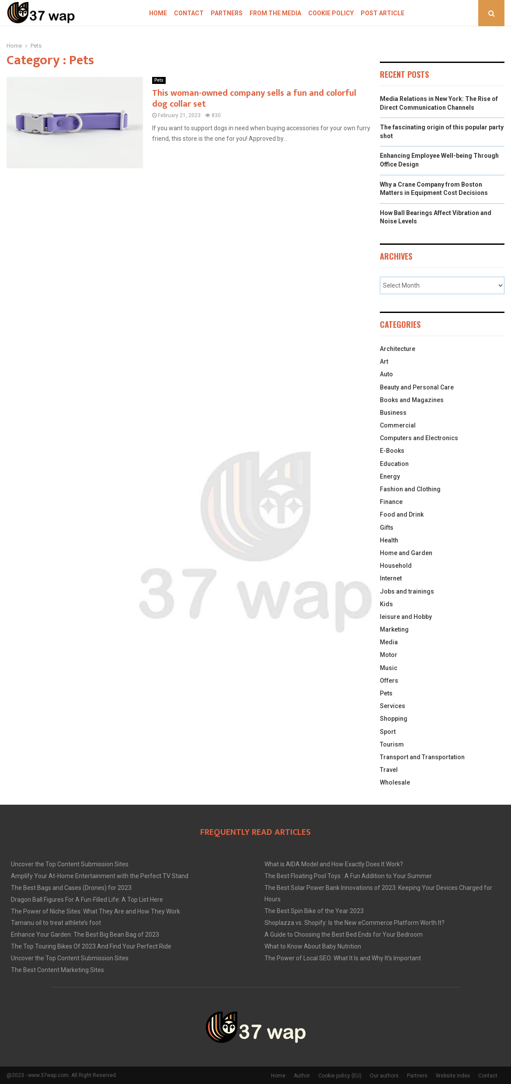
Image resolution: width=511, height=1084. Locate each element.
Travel (389, 769)
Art (384, 361)
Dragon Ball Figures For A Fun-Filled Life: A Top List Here (87, 899)
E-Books (392, 450)
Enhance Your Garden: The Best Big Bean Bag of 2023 (85, 934)
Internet (391, 578)
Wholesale (395, 782)
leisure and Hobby (406, 616)
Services (392, 705)
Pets (158, 80)
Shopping (393, 718)
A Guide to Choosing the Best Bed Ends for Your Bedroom (343, 934)
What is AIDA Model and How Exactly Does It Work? (333, 864)
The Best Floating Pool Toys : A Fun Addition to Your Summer (348, 875)
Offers (389, 680)
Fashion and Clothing (410, 489)
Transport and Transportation (422, 757)
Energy (390, 476)
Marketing (394, 629)
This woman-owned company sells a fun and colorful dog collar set (254, 98)
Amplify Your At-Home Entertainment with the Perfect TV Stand (99, 875)
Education (394, 463)
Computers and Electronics (419, 437)
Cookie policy (331, 13)
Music (388, 667)
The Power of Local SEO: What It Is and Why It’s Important (342, 958)
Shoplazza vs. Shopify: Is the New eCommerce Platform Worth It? (354, 922)
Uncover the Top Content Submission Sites (70, 864)
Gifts (386, 527)
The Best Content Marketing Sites (57, 969)
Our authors (384, 1076)
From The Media (275, 13)
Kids (386, 604)
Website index (453, 1076)
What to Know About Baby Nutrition (312, 946)
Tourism (392, 744)
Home (158, 13)
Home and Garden (406, 552)
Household (396, 565)
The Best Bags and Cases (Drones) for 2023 (71, 887)
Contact (189, 13)
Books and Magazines (412, 399)
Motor (388, 654)
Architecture (397, 348)
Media (389, 642)
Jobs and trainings (407, 591)
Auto (386, 374)
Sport (388, 731)
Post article (382, 13)
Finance (391, 501)
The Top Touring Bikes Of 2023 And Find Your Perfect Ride (91, 946)
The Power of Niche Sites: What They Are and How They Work (95, 911)
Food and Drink (402, 514)
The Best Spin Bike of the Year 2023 (314, 910)
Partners (227, 13)
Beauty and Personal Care (417, 387)
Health (389, 540)
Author (302, 1076)
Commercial (398, 425)
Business (393, 412)
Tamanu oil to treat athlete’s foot (56, 922)
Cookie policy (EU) (340, 1076)
